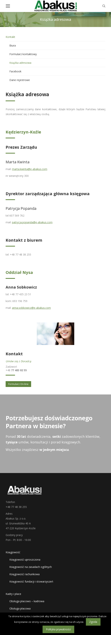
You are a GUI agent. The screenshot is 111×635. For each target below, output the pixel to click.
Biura (12, 45)
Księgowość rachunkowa (24, 574)
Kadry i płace (13, 594)
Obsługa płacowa (20, 608)
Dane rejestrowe (19, 80)
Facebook (15, 71)
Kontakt (10, 37)
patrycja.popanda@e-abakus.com (32, 222)
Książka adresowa (20, 62)
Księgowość (13, 552)
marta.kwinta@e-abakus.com (29, 169)
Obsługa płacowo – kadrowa (26, 601)
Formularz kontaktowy (23, 54)
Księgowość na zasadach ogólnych (30, 567)
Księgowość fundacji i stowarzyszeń (31, 581)
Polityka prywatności (58, 629)
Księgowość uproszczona (24, 559)
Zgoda (93, 622)
